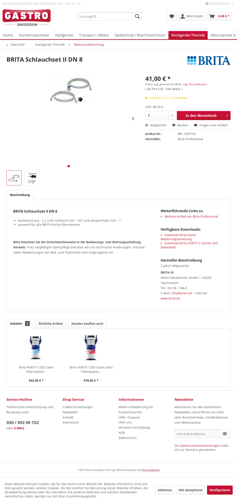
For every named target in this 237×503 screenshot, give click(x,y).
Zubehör (20, 323)
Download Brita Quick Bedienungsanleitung (178, 237)
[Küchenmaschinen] (34, 35)
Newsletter (70, 412)
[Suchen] (137, 16)
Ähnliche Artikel (51, 323)
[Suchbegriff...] (109, 16)
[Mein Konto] (191, 16)
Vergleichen (156, 125)
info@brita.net (181, 293)
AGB (122, 433)
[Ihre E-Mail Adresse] (196, 433)
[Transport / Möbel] (94, 35)
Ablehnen (165, 490)
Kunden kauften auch (87, 323)
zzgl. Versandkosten (195, 84)
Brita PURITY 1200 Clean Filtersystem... (36, 369)
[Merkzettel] (171, 16)
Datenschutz (128, 438)
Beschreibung (20, 195)
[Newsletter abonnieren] (224, 433)
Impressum (71, 422)
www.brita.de (170, 298)
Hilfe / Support (129, 417)
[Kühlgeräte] (64, 35)
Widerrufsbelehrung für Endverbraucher (136, 409)
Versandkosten (151, 470)
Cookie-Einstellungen (78, 407)
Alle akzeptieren (191, 490)
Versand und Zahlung (134, 427)
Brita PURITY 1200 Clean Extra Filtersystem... (91, 369)
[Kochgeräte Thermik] (188, 35)
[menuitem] (109, 16)
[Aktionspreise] (222, 35)
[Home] (8, 35)
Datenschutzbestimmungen (200, 445)
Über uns (125, 422)
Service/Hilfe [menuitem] (218, 4)
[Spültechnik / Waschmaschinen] (140, 35)
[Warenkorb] (219, 16)
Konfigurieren (220, 490)
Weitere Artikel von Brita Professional (189, 216)
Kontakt (68, 417)
